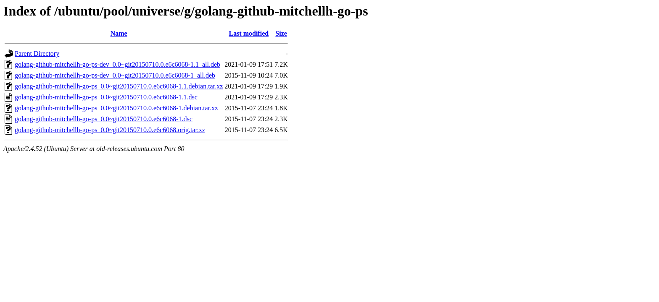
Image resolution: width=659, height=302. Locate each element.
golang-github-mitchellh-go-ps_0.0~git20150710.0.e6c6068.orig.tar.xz (110, 129)
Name (119, 33)
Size (281, 33)
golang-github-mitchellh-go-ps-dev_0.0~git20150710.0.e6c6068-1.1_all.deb (117, 64)
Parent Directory (37, 53)
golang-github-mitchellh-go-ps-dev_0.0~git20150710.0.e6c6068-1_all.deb (115, 75)
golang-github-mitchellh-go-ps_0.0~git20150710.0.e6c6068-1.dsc (103, 118)
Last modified (249, 33)
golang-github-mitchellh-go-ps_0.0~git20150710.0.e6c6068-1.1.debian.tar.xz (119, 86)
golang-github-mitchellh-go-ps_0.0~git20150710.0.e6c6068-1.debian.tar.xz (116, 108)
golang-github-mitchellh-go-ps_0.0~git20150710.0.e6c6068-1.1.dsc (106, 97)
